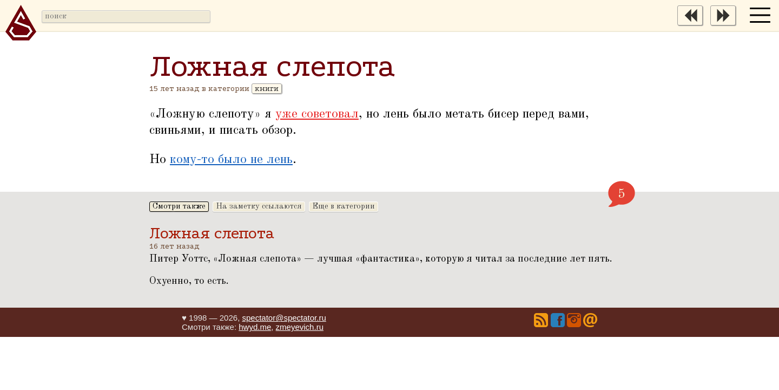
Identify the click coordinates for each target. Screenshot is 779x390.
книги (267, 88)
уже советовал (317, 114)
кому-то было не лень (231, 159)
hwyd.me (255, 327)
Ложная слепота (211, 233)
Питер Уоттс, (183, 259)
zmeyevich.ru (300, 327)
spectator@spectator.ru (284, 317)
